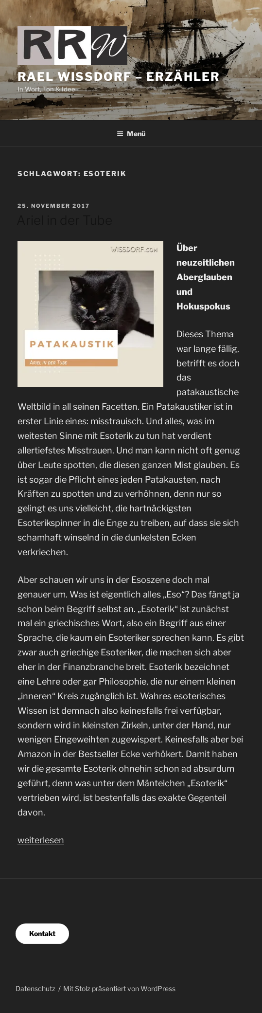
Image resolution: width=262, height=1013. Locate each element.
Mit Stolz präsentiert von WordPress (119, 988)
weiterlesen (40, 840)
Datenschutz (35, 988)
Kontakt (42, 933)
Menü (131, 133)
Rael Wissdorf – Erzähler (118, 77)
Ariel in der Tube (64, 220)
